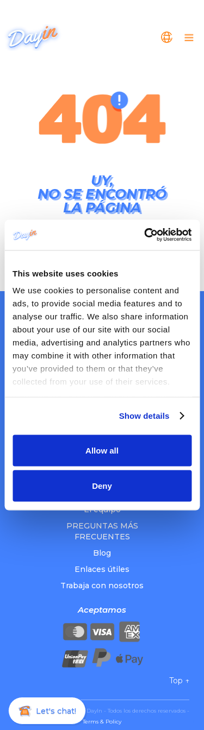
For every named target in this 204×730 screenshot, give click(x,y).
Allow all (102, 450)
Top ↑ (179, 680)
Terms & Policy (102, 721)
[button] (166, 37)
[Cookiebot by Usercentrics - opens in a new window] (145, 235)
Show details (144, 415)
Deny (102, 485)
